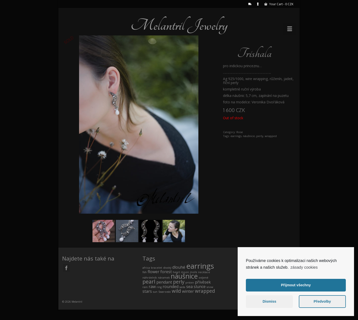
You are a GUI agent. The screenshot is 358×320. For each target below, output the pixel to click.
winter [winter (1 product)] (188, 291)
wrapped (271, 136)
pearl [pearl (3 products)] (148, 281)
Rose (239, 132)
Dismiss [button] (269, 301)
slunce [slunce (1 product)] (200, 286)
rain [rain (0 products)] (145, 287)
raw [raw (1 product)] (152, 286)
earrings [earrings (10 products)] (200, 266)
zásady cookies (303, 267)
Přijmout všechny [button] (296, 285)
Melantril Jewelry (179, 25)
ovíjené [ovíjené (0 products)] (203, 277)
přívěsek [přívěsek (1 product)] (203, 282)
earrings (235, 136)
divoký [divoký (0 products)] (167, 267)
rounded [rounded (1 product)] (171, 286)
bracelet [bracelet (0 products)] (156, 267)
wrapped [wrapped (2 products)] (205, 291)
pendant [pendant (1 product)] (164, 282)
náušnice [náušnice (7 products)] (184, 276)
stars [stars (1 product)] (147, 291)
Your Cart (278, 4)
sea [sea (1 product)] (189, 286)
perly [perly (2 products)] (178, 281)
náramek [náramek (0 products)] (164, 277)
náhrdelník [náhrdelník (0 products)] (149, 277)
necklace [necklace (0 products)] (204, 272)
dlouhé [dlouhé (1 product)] (178, 267)
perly (259, 136)
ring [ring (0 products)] (159, 287)
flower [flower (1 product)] (153, 271)
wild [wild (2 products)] (176, 291)
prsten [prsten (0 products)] (189, 282)
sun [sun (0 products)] (155, 291)
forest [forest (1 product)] (166, 271)
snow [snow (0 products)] (210, 287)
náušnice (249, 136)
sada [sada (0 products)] (182, 287)
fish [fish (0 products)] (144, 272)
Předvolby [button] (322, 301)
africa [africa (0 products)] (146, 267)
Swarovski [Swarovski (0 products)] (164, 291)
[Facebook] (66, 268)
